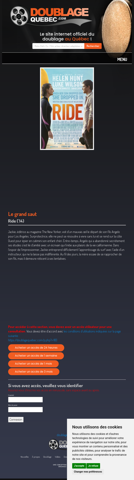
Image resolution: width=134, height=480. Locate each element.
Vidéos (57, 456)
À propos (36, 456)
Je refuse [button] (93, 465)
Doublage (47, 456)
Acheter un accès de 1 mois (33, 364)
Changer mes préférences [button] (88, 471)
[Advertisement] (67, 179)
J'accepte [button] (79, 465)
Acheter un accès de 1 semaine (36, 356)
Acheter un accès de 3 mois (34, 372)
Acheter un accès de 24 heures (36, 348)
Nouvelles (25, 456)
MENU (122, 59)
